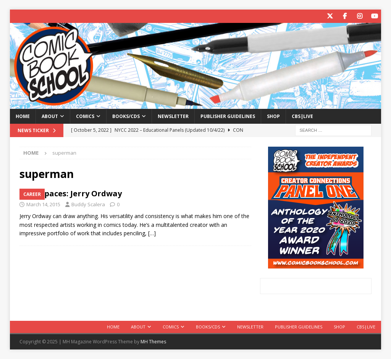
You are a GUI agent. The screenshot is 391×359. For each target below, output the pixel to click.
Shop (273, 116)
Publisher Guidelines (227, 116)
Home (23, 116)
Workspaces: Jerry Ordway (70, 193)
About (50, 116)
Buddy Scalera (88, 204)
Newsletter (173, 116)
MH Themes (153, 341)
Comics (85, 116)
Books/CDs (126, 116)
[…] (152, 233)
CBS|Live (302, 116)
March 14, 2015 (43, 204)
